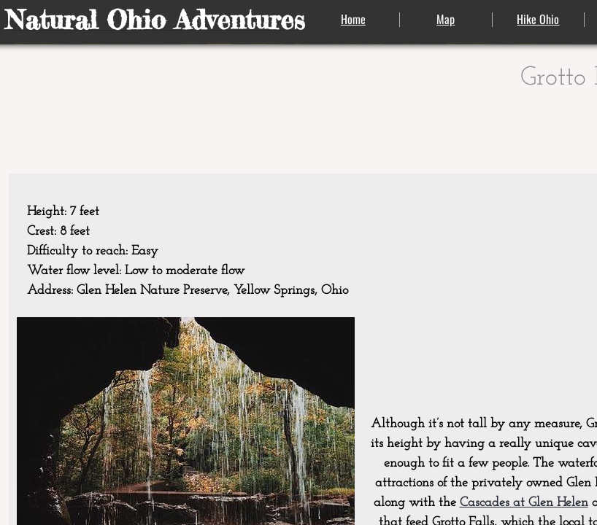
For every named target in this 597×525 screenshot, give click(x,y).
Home (353, 19)
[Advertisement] (516, 268)
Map (445, 19)
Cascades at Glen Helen (524, 503)
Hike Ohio (538, 19)
